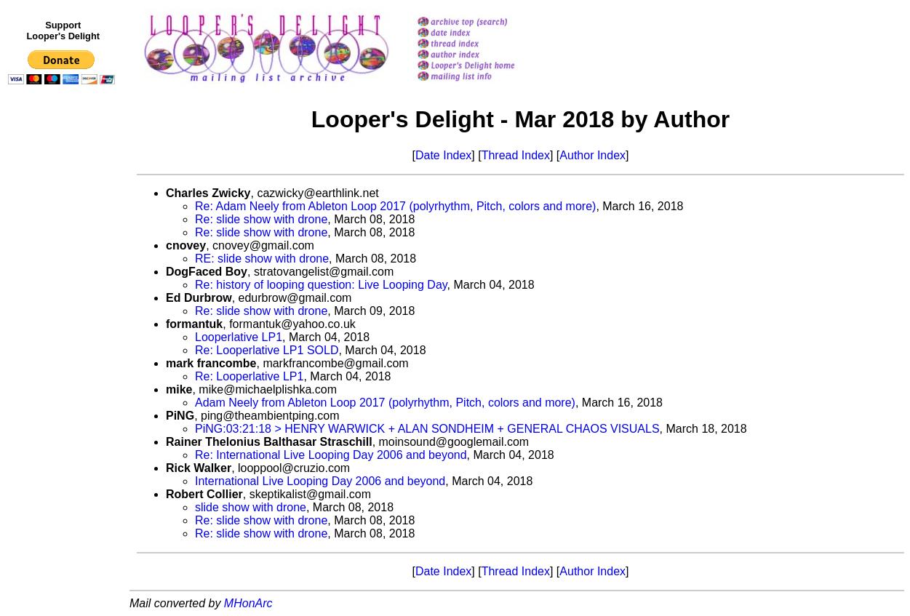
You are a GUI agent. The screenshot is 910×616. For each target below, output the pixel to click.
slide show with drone (250, 507)
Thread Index (516, 155)
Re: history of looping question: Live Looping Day (321, 285)
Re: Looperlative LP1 (249, 376)
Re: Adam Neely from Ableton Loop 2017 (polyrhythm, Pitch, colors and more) (395, 206)
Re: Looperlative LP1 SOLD (266, 350)
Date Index (443, 155)
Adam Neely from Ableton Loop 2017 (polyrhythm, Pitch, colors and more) (385, 402)
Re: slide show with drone (261, 219)
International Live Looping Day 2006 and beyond (320, 481)
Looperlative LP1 (238, 337)
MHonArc (248, 603)
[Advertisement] (64, 390)
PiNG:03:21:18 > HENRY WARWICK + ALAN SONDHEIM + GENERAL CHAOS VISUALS (427, 429)
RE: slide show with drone (262, 258)
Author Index (592, 155)
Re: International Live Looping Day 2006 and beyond (331, 455)
